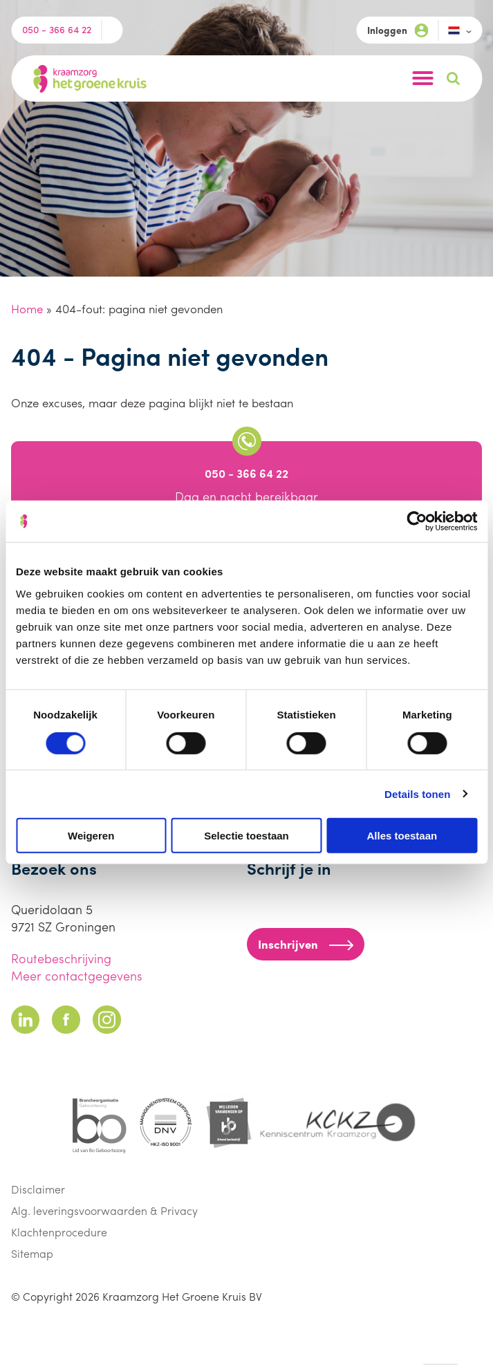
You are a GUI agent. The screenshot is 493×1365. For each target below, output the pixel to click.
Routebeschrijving (61, 958)
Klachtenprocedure (59, 1232)
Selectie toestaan (246, 836)
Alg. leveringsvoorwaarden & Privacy (104, 1210)
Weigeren (91, 836)
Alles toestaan (401, 836)
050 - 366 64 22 (56, 29)
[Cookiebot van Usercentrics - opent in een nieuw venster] (416, 521)
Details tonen (417, 793)
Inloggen (397, 30)
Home (27, 308)
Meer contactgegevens (76, 975)
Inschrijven (305, 944)
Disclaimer (38, 1189)
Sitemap (32, 1253)
